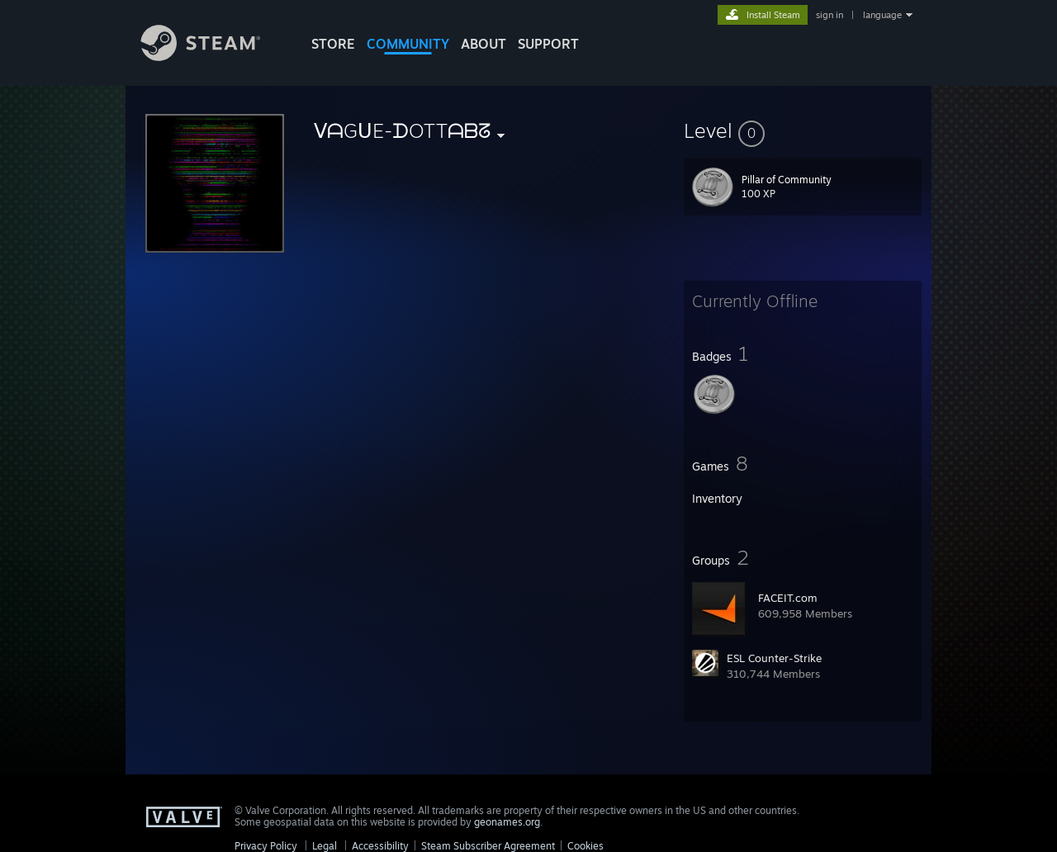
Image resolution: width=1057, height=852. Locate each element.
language (882, 15)
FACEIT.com (788, 597)
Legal (324, 846)
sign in (829, 15)
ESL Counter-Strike (774, 658)
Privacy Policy (266, 846)
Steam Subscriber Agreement (488, 846)
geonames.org (507, 822)
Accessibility (380, 846)
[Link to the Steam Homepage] (213, 57)
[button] (803, 130)
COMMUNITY (408, 44)
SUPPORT (548, 44)
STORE (333, 44)
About (483, 44)
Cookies (585, 846)
